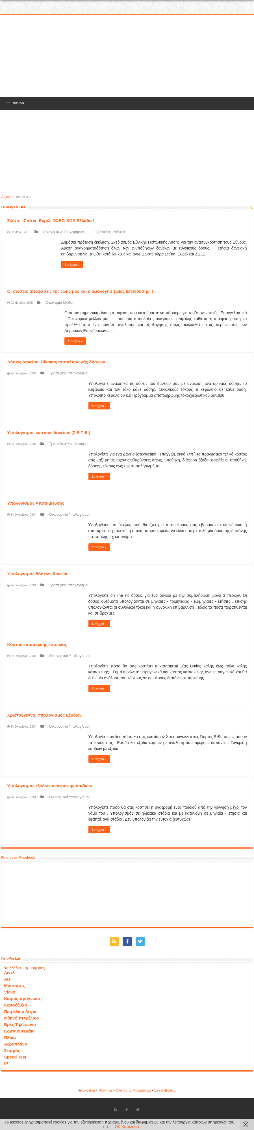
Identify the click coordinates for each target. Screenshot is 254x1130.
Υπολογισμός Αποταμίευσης (36, 503)
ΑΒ (7, 979)
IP (6, 1063)
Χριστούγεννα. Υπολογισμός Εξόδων (44, 715)
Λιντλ (9, 972)
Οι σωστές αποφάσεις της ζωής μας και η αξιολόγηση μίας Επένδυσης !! (80, 291)
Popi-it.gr (105, 1090)
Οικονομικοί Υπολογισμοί (69, 514)
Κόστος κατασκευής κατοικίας (37, 644)
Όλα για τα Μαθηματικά (133, 1090)
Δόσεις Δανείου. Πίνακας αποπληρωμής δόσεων (56, 361)
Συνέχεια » (72, 264)
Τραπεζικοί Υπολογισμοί (68, 373)
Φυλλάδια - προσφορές (24, 968)
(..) (105, 1126)
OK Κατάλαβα (127, 1126)
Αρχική (6, 197)
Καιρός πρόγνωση (23, 998)
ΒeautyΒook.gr (165, 1090)
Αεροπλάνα (15, 1044)
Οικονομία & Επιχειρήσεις (64, 232)
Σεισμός (12, 1050)
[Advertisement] (127, 56)
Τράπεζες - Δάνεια (110, 232)
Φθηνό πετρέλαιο (21, 1018)
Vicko (10, 992)
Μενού (15, 103)
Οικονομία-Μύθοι (59, 302)
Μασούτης (14, 985)
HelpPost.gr (86, 1090)
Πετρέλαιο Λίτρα (20, 1011)
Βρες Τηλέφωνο (20, 1024)
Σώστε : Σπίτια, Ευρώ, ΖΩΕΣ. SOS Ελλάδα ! (51, 220)
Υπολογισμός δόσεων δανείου (38, 573)
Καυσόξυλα (15, 1005)
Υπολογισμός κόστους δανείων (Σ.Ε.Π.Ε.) (48, 432)
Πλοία (10, 1037)
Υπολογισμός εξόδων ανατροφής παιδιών (49, 785)
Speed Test (15, 1057)
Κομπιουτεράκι (19, 1031)
